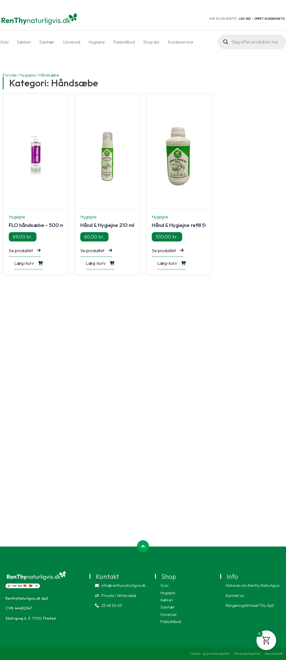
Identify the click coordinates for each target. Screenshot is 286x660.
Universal (71, 42)
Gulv (4, 42)
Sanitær (47, 42)
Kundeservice (180, 42)
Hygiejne (96, 42)
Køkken (24, 42)
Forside (9, 75)
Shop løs (151, 42)
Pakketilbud (124, 42)
